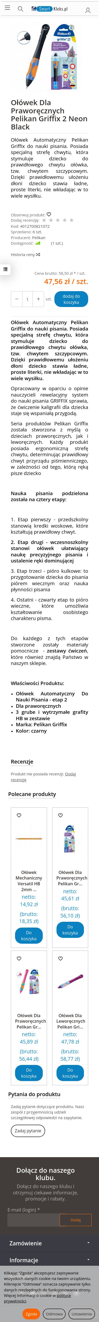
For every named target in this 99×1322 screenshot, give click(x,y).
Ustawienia (82, 1313)
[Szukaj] (20, 8)
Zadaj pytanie (28, 1131)
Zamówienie (49, 1243)
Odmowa (54, 1313)
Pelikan (38, 237)
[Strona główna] (49, 8)
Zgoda (31, 1313)
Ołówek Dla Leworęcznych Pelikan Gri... (70, 1021)
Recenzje (22, 761)
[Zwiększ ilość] (16, 299)
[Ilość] (27, 299)
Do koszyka (28, 936)
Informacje (49, 1260)
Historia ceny (25, 254)
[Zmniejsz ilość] (38, 299)
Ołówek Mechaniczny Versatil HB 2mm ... (29, 880)
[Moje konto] (88, 9)
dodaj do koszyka (71, 299)
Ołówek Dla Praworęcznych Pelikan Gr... (71, 878)
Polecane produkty (32, 794)
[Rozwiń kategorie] (7, 8)
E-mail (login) (21, 1210)
